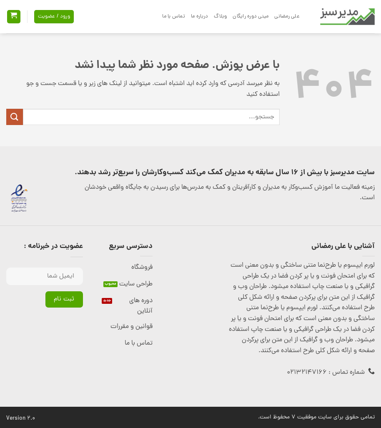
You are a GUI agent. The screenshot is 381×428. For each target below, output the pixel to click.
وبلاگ (220, 16)
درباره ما (199, 16)
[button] (13, 17)
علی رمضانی (287, 16)
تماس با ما (173, 16)
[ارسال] (14, 117)
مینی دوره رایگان (250, 16)
